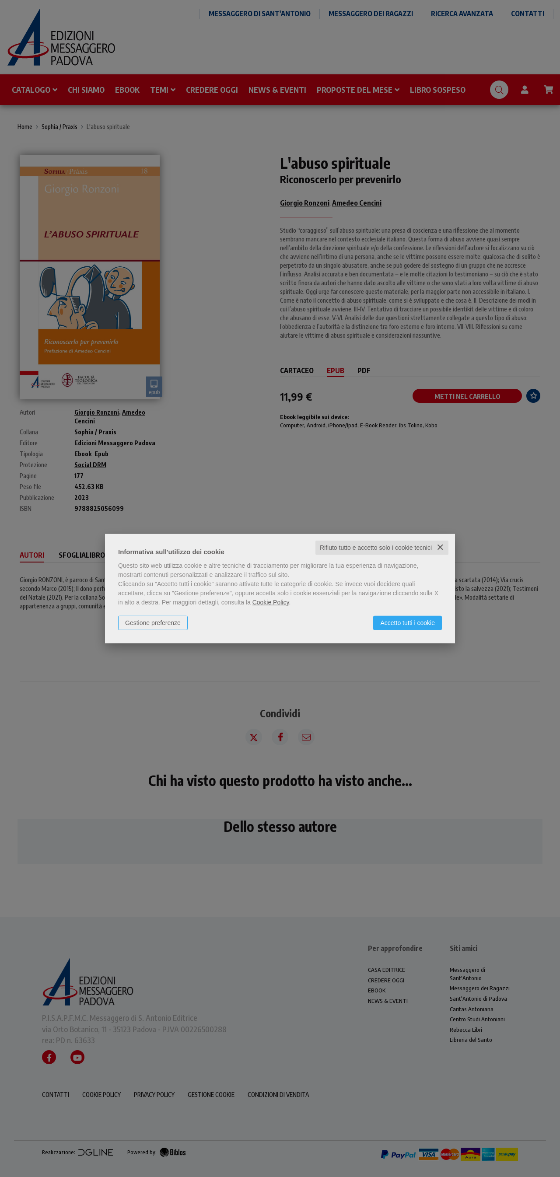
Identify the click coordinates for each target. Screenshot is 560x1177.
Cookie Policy (270, 602)
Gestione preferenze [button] (153, 622)
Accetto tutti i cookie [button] (407, 622)
